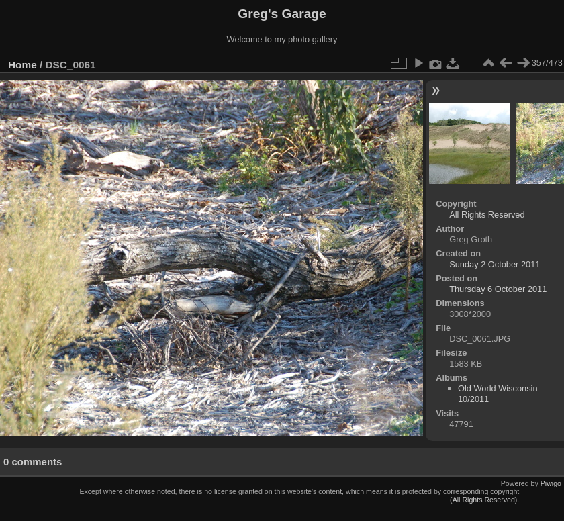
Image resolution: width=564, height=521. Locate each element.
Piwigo (550, 483)
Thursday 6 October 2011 (498, 289)
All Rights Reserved (486, 214)
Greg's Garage (282, 14)
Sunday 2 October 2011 (494, 264)
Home (22, 64)
